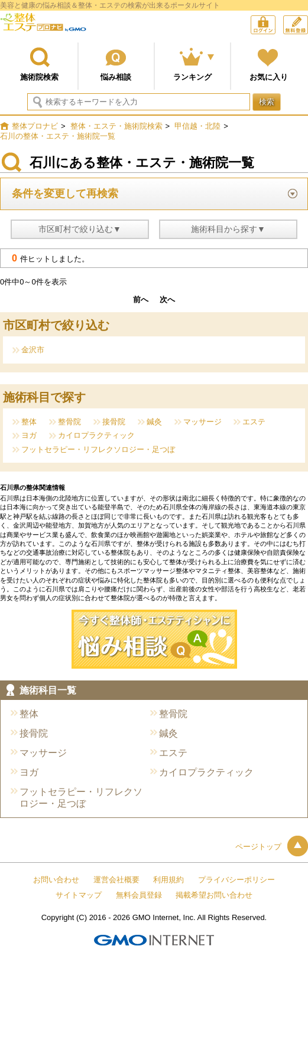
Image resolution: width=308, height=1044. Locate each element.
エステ (253, 421)
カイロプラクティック (96, 435)
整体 (29, 421)
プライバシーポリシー (236, 879)
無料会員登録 (307, 21)
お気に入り (268, 77)
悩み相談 (115, 77)
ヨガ (29, 435)
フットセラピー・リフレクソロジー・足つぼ (98, 449)
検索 (266, 101)
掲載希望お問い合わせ (214, 895)
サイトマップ (79, 895)
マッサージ (202, 421)
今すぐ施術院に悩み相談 (154, 639)
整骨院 (69, 421)
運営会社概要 (116, 879)
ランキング (192, 77)
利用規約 (168, 879)
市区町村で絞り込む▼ (79, 229)
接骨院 (113, 421)
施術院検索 (39, 77)
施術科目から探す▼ (228, 229)
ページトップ (271, 846)
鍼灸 (154, 421)
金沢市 (32, 349)
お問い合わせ (56, 879)
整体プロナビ (43, 26)
